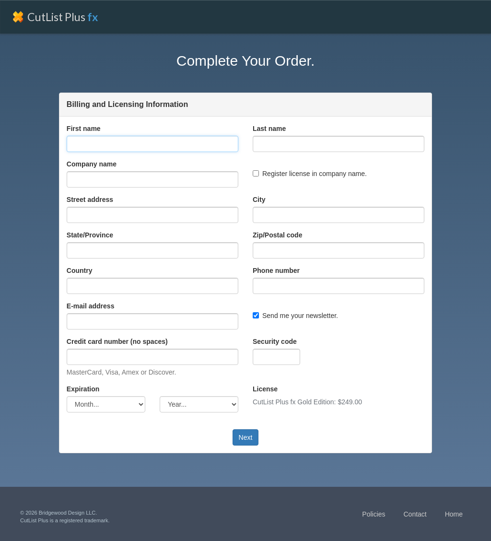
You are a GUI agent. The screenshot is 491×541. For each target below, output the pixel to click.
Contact (414, 514)
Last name (269, 128)
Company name (92, 164)
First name (84, 128)
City (259, 199)
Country (80, 270)
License (265, 389)
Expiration (83, 389)
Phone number (276, 270)
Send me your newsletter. (295, 315)
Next (246, 437)
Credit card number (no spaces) (117, 341)
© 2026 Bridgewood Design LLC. (58, 513)
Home (454, 514)
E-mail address (91, 306)
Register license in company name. (310, 173)
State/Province (90, 235)
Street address (90, 199)
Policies (373, 514)
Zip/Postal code (277, 235)
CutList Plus (62, 17)
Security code (275, 341)
